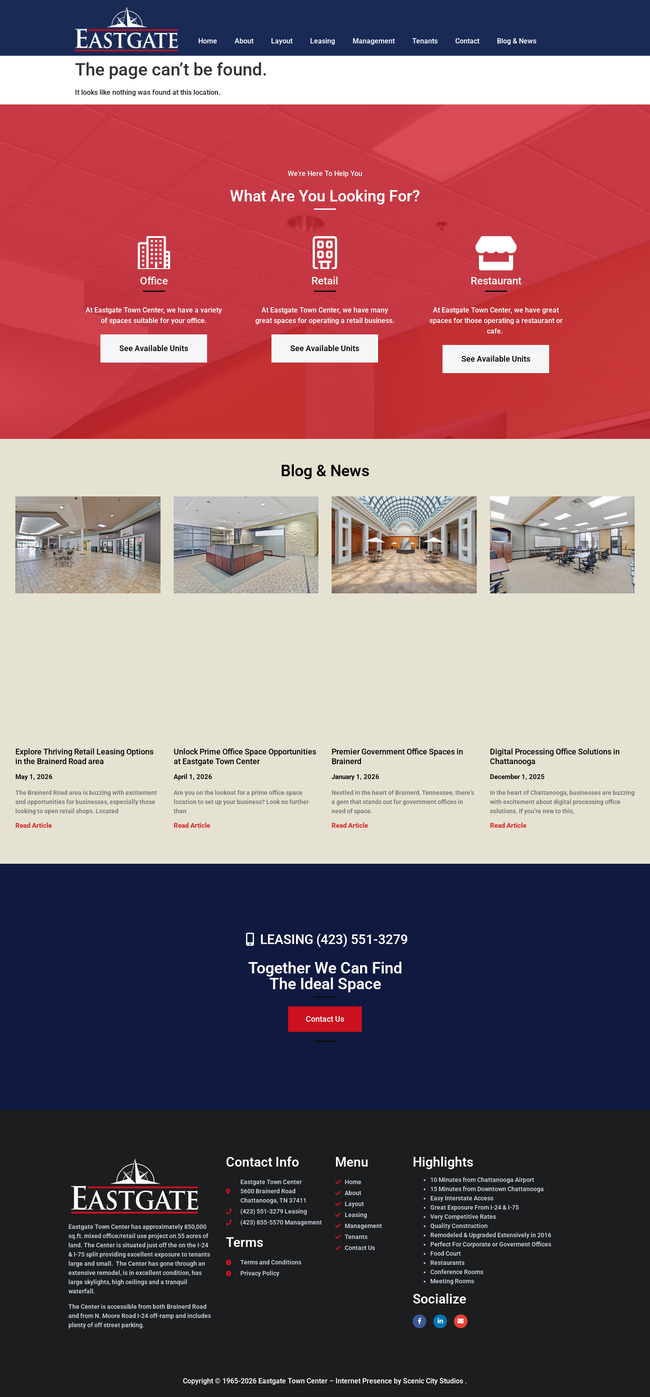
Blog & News (516, 41)
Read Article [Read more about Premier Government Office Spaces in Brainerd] (350, 826)
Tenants (425, 41)
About (244, 41)
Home (207, 41)
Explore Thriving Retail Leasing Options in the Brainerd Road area (84, 756)
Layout (282, 41)
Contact (467, 41)
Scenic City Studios (434, 1381)
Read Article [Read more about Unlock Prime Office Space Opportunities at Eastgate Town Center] (192, 826)
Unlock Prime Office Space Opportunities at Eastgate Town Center (245, 756)
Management (374, 41)
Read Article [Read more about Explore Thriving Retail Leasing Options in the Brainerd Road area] (33, 826)
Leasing (322, 41)
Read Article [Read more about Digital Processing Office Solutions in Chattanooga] (508, 826)
